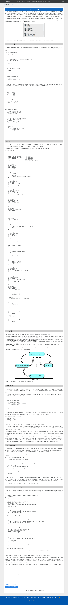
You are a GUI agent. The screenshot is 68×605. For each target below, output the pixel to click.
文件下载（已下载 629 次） (11, 586)
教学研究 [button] (24, 1)
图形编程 (12, 4)
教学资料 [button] (29, 1)
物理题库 (44, 1)
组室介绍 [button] (18, 1)
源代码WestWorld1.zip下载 (11, 584)
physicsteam (7, 1)
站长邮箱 (60, 597)
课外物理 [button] (39, 1)
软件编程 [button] (34, 1)
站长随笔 (49, 1)
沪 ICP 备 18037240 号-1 (33, 600)
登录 (63, 1)
